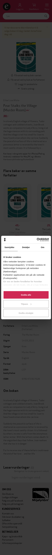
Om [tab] (42, 247)
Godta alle (26, 295)
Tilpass (26, 304)
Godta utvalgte (26, 313)
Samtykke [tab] (9, 247)
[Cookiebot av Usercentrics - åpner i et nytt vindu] (37, 239)
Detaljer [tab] (26, 247)
